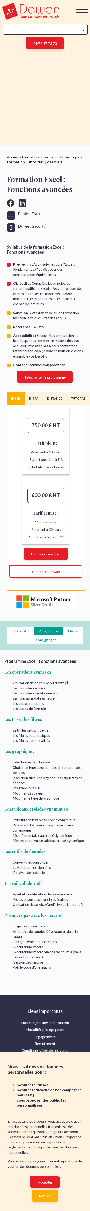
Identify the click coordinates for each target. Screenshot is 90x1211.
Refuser (45, 1196)
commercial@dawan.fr (47, 365)
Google (51, 1131)
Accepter (45, 1182)
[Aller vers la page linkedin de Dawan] (22, 202)
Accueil (13, 157)
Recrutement (45, 1043)
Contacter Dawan (46, 571)
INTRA (33, 398)
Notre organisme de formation (45, 1022)
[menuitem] (45, 1022)
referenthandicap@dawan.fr (35, 351)
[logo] (30, 18)
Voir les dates (45, 522)
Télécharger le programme (45, 377)
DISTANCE (54, 398)
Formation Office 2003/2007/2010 (35, 162)
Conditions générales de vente (45, 1050)
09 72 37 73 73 (45, 43)
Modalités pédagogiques (45, 1029)
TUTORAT (78, 398)
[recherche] (41, 29)
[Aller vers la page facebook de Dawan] (10, 202)
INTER (15, 398)
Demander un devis (46, 554)
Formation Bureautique (61, 157)
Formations (31, 157)
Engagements (45, 1036)
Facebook (70, 1131)
